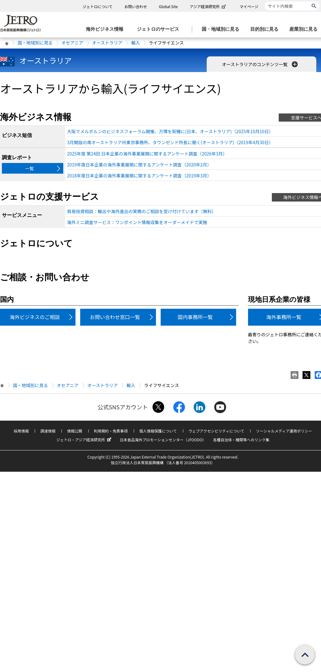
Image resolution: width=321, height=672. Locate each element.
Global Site (168, 6)
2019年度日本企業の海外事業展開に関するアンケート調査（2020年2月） (139, 164)
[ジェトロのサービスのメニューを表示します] (160, 29)
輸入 (135, 42)
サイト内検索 (264, 1)
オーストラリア (107, 42)
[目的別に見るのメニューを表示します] (266, 29)
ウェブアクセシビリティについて (216, 430)
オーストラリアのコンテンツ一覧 (260, 64)
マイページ (249, 6)
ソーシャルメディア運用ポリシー (284, 430)
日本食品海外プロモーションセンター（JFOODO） (163, 439)
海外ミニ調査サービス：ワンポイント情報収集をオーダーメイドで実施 (137, 222)
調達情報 (47, 430)
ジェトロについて (98, 6)
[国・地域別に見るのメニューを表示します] (222, 29)
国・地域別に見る (35, 42)
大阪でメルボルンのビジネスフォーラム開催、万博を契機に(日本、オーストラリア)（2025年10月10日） (170, 131)
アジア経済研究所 (208, 6)
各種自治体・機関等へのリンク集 (241, 439)
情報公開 (74, 430)
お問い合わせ (135, 6)
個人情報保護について (158, 430)
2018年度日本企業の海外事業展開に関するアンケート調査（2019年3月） (139, 175)
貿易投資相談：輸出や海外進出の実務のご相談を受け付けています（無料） (141, 211)
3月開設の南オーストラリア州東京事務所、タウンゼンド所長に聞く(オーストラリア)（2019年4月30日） (170, 142)
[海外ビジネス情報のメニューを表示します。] (106, 29)
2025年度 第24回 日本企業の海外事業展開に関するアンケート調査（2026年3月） (147, 153)
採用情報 (21, 430)
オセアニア (72, 42)
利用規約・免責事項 (111, 430)
